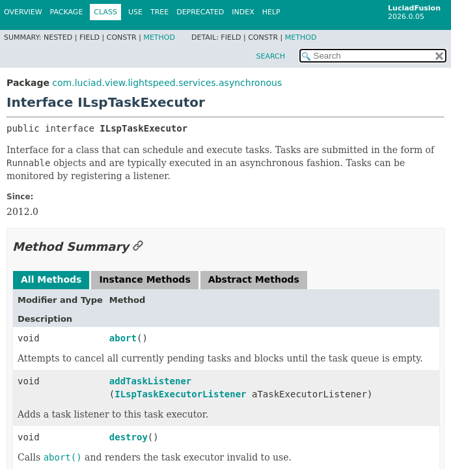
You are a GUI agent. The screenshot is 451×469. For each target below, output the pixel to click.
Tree (159, 12)
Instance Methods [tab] (144, 279)
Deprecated (200, 12)
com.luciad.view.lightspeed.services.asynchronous (167, 83)
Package (66, 12)
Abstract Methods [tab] (253, 279)
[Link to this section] (138, 246)
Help (271, 12)
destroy (128, 437)
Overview (23, 12)
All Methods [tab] (51, 279)
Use (135, 12)
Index (243, 12)
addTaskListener (150, 381)
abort (123, 338)
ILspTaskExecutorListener (180, 394)
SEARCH (270, 56)
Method (159, 37)
